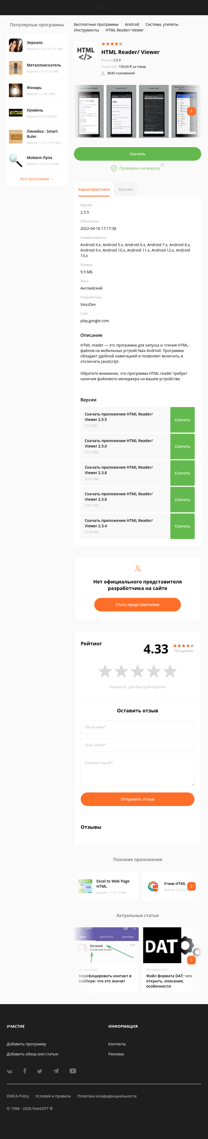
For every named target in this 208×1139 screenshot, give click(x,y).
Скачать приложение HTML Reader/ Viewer (119, 416)
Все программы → (37, 178)
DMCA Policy (18, 1096)
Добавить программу (26, 1043)
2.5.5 (111, 60)
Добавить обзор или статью (32, 1053)
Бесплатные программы (96, 24)
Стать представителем (138, 604)
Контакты (117, 1043)
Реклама (116, 1053)
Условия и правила (53, 1096)
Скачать (137, 153)
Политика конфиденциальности (106, 1096)
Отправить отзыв (137, 799)
